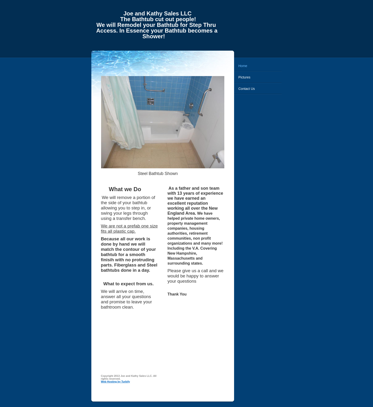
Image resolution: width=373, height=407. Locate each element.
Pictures (244, 77)
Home (242, 66)
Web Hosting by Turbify (115, 381)
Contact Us (246, 89)
